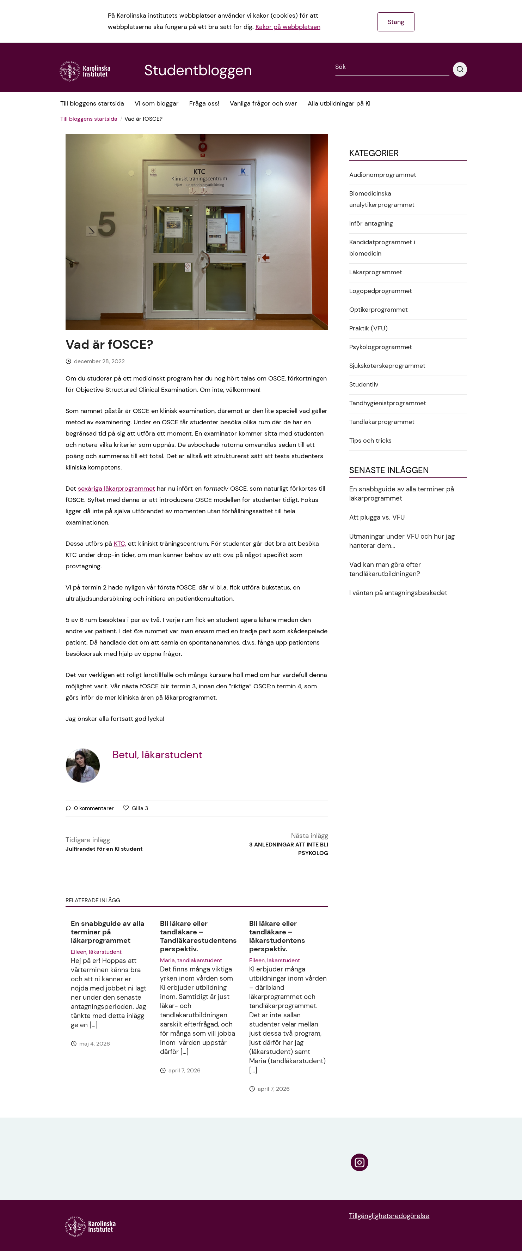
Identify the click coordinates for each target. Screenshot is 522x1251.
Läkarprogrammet (375, 272)
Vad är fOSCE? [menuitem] (143, 118)
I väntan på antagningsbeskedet (398, 592)
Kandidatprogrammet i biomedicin (382, 248)
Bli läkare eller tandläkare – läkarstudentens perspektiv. (277, 936)
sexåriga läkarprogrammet (116, 488)
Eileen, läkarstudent (96, 952)
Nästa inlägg (280, 844)
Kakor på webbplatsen (288, 27)
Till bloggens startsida (88, 118)
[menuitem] (91, 119)
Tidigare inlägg (104, 844)
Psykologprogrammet (380, 347)
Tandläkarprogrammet (381, 422)
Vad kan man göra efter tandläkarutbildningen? (385, 569)
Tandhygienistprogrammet (387, 403)
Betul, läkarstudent (157, 754)
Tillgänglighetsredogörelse (389, 1215)
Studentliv (363, 384)
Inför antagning (371, 223)
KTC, (120, 543)
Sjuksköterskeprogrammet (387, 365)
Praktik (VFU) (368, 328)
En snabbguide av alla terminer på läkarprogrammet (108, 932)
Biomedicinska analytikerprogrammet (381, 199)
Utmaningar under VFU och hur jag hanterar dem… (402, 541)
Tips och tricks (370, 440)
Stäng (396, 22)
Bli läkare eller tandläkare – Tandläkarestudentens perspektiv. (198, 936)
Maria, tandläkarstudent (191, 960)
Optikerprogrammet (378, 309)
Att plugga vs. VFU (377, 517)
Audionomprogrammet (382, 174)
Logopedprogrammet (380, 291)
